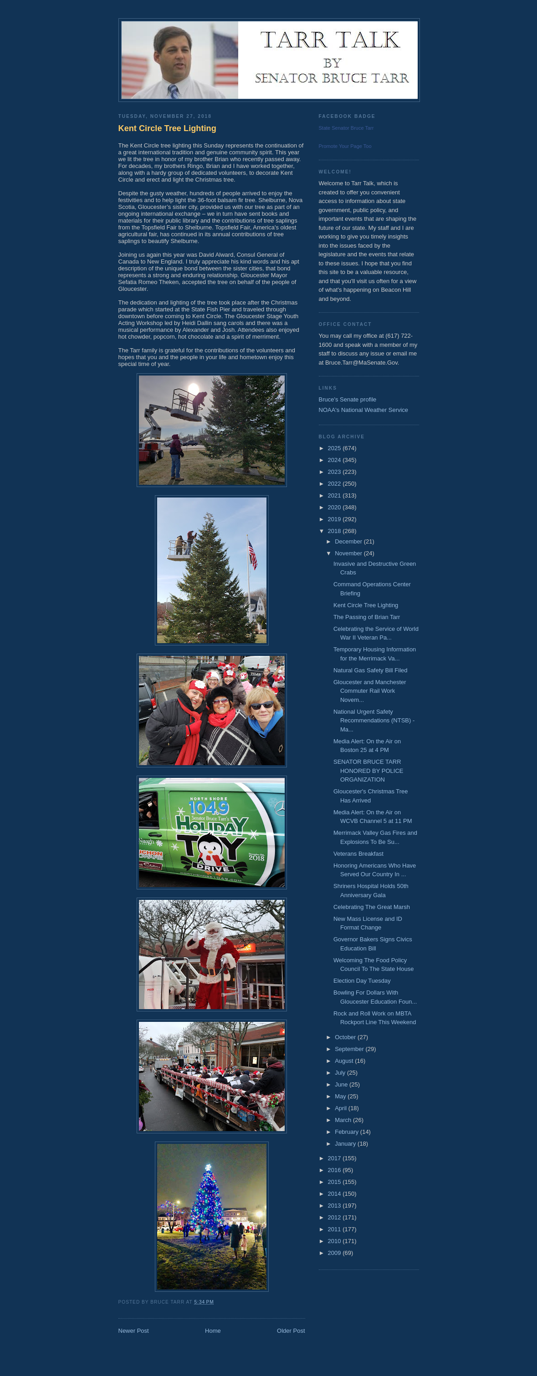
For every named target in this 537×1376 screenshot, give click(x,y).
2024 (335, 460)
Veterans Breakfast (358, 853)
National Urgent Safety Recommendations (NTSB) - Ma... (373, 720)
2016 (335, 1170)
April (341, 1108)
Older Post (291, 1330)
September (350, 1049)
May (341, 1096)
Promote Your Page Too (345, 146)
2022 (335, 483)
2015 (335, 1181)
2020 (335, 507)
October (346, 1037)
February (347, 1131)
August (345, 1060)
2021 (335, 495)
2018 (335, 531)
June (342, 1084)
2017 (335, 1158)
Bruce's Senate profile (348, 399)
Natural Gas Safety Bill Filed (370, 670)
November (349, 553)
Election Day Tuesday (362, 980)
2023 (335, 471)
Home (213, 1330)
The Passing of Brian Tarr (366, 617)
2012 (335, 1217)
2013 (335, 1205)
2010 (335, 1241)
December (349, 541)
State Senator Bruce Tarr (346, 128)
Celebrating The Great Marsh (371, 907)
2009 (335, 1252)
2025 (335, 448)
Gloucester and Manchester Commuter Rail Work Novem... (369, 691)
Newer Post (133, 1330)
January (346, 1143)
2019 (335, 519)
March (344, 1120)
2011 (335, 1229)
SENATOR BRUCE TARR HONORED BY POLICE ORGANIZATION (368, 770)
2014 (335, 1193)
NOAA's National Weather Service (364, 409)
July (341, 1072)
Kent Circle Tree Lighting (167, 128)
